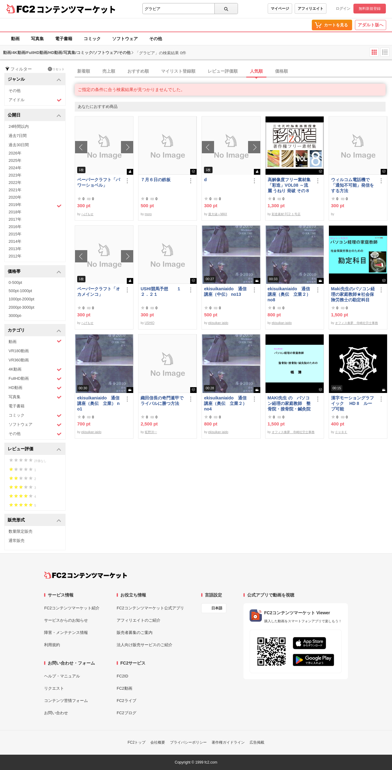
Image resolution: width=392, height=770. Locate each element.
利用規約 (52, 644)
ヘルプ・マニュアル (62, 676)
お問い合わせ (56, 713)
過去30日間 (19, 145)
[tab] (233, 71)
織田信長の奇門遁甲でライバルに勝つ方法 (162, 400)
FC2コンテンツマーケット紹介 (72, 608)
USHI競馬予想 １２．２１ (161, 291)
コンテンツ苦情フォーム (66, 700)
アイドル (35, 100)
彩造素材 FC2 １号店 (286, 214)
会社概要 (157, 742)
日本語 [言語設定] (216, 608)
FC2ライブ (126, 700)
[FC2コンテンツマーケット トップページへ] (85, 575)
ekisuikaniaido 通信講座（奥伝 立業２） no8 (289, 294)
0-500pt (15, 282)
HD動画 (35, 388)
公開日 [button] (34, 115)
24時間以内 (19, 126)
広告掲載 (257, 742)
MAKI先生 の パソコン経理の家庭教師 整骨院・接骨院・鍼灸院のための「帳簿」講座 (289, 403)
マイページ (280, 8)
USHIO (150, 323)
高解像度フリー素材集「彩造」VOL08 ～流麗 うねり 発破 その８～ (289, 185)
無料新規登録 (370, 8)
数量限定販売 (20, 531)
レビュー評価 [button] (34, 449)
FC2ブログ (126, 713)
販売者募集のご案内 (135, 632)
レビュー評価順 (223, 71)
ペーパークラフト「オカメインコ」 (98, 291)
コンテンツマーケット (76, 9)
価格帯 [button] (34, 272)
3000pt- (15, 315)
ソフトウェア (125, 38)
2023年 (15, 175)
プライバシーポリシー (188, 742)
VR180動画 (19, 351)
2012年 (15, 256)
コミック (92, 38)
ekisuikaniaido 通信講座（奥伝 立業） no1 (98, 403)
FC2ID (122, 676)
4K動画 (35, 369)
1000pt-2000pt (21, 299)
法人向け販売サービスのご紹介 (144, 644)
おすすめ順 (138, 71)
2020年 (15, 197)
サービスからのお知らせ (66, 620)
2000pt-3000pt (21, 307)
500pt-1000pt (20, 290)
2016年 (15, 226)
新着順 (83, 71)
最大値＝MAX (217, 214)
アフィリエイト (310, 8)
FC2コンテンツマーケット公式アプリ (150, 608)
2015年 (15, 234)
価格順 (281, 71)
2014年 (15, 241)
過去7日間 (18, 135)
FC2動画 (124, 688)
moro (148, 214)
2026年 (15, 153)
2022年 (15, 182)
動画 (15, 38)
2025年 (15, 160)
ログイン (343, 8)
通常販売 (16, 540)
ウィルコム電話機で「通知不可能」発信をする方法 (352, 185)
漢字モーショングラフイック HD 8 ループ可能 (352, 403)
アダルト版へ (370, 24)
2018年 (15, 212)
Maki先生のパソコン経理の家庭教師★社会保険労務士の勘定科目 (353, 294)
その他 (155, 38)
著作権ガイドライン (228, 742)
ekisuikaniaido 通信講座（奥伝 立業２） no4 (225, 403)
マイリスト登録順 (178, 71)
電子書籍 (63, 38)
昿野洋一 (151, 432)
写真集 (37, 38)
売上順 (108, 71)
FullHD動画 (35, 378)
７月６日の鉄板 (156, 179)
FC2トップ (137, 742)
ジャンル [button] (34, 79)
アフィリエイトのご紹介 (138, 620)
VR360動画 (19, 360)
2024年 (15, 168)
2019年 (35, 205)
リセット (56, 69)
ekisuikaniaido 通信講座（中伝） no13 (225, 291)
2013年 (15, 248)
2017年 (15, 219)
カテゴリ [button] (34, 331)
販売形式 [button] (34, 520)
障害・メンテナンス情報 (66, 632)
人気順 (256, 71)
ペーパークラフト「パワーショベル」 (98, 182)
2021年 (15, 190)
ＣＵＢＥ (341, 432)
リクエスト (54, 688)
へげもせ (87, 214)
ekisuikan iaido (218, 323)
